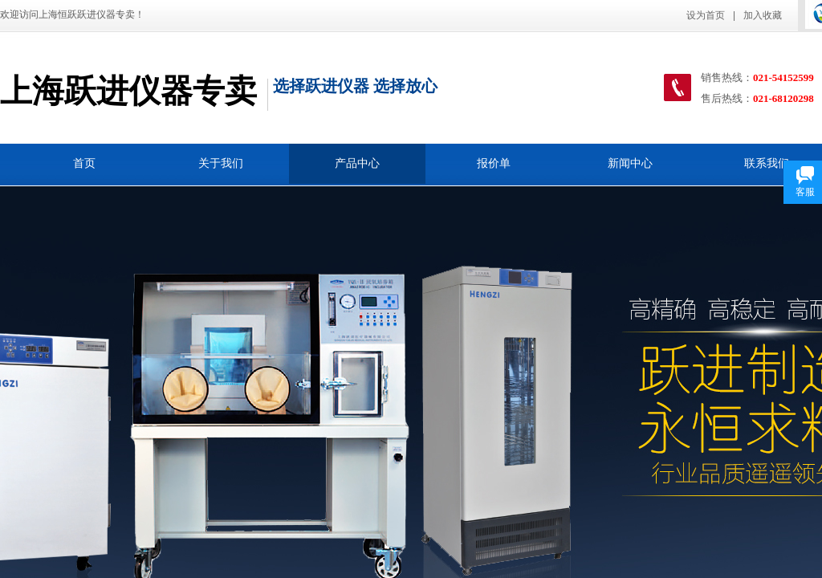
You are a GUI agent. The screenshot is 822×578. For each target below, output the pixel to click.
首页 (84, 163)
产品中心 (357, 163)
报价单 (494, 163)
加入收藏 (762, 15)
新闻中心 (630, 163)
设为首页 (705, 15)
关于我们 (220, 163)
